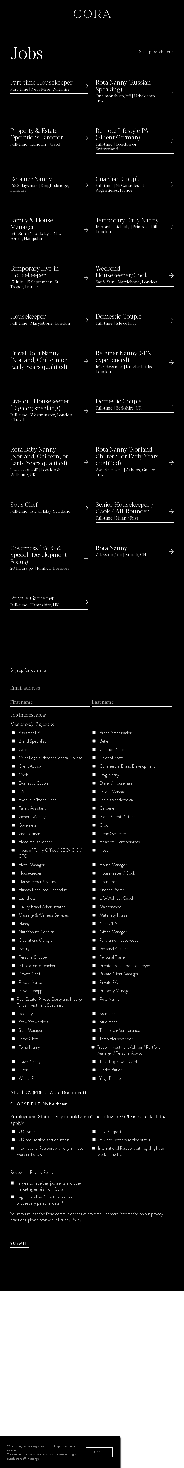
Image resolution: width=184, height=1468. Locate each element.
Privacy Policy (41, 1172)
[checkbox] (91, 907)
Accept (99, 1452)
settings (34, 1459)
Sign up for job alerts (156, 51)
